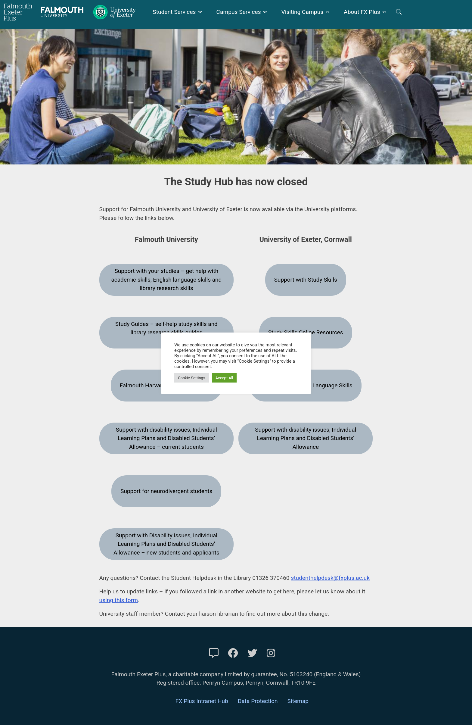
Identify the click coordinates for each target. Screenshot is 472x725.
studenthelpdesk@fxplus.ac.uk (330, 577)
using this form (118, 600)
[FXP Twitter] (252, 653)
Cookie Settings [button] (191, 378)
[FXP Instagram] (271, 653)
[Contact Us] (214, 653)
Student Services (174, 11)
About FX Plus (362, 11)
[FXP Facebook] (233, 653)
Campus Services (238, 11)
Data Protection (258, 701)
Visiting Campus (302, 11)
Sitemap (298, 701)
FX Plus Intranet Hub (201, 701)
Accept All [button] (224, 378)
